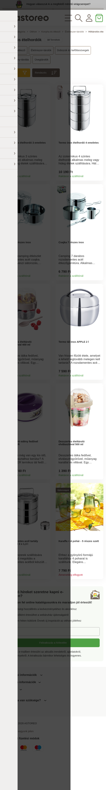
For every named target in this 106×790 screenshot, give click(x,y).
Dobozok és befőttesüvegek (73, 67)
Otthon (33, 48)
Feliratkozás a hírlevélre (53, 674)
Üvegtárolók (41, 76)
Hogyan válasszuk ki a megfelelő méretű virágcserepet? (58, 7)
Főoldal (7, 48)
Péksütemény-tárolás (17, 76)
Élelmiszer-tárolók (74, 48)
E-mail (13, 662)
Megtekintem (53, 19)
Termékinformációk (46, 193)
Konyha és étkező (50, 48)
